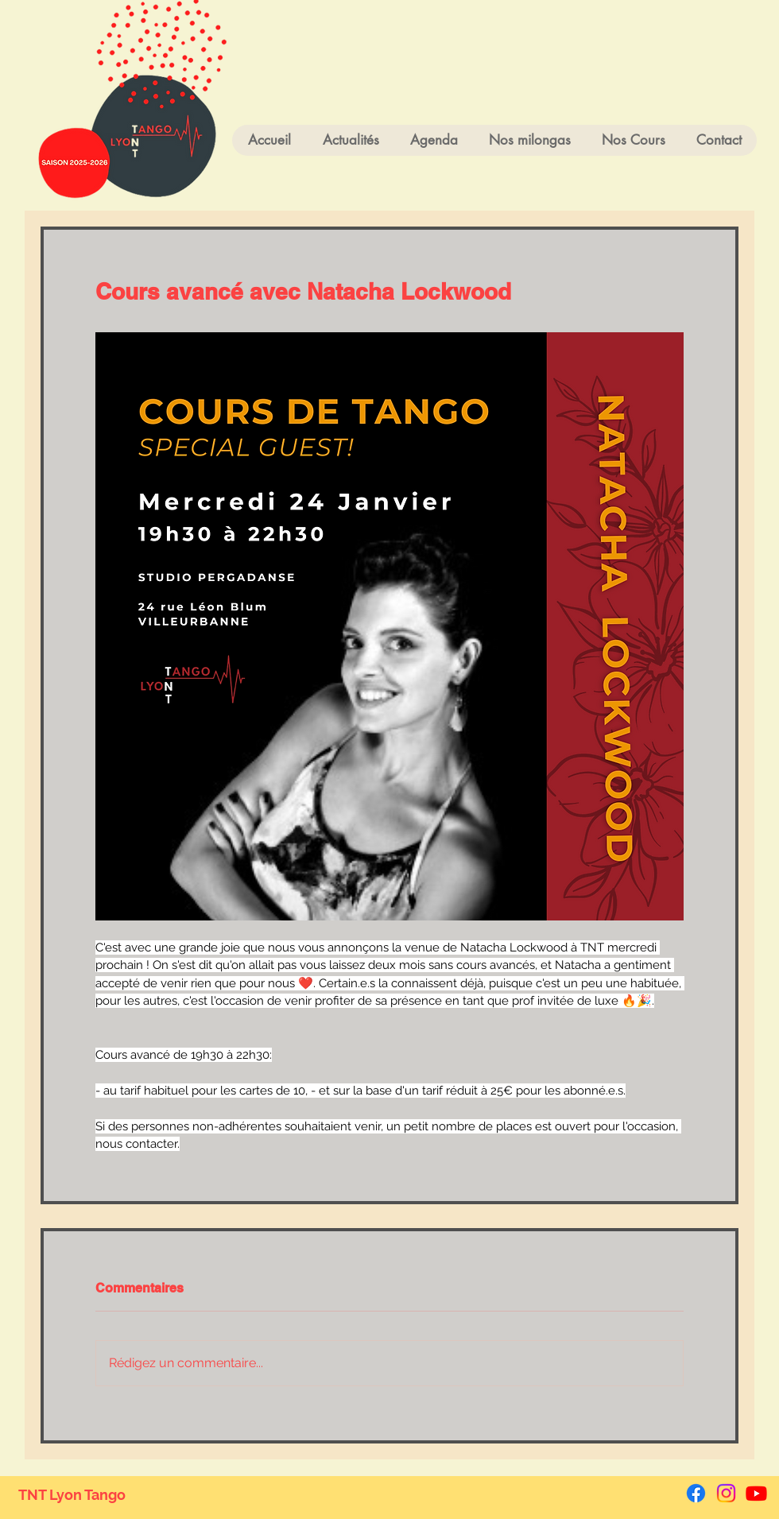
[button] (633, 140)
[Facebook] (696, 1493)
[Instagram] (726, 1493)
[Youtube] (756, 1493)
